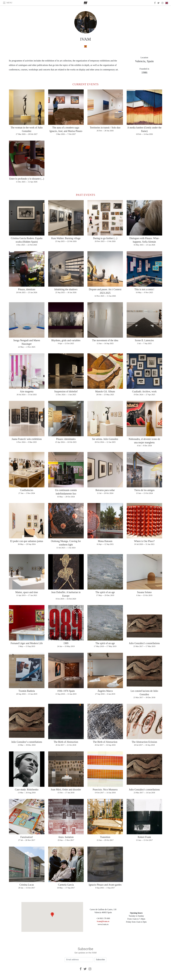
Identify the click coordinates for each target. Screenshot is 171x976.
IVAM (85, 39)
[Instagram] (90, 969)
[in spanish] (85, 46)
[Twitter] (85, 969)
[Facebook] (81, 969)
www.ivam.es (103, 924)
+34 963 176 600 (103, 918)
